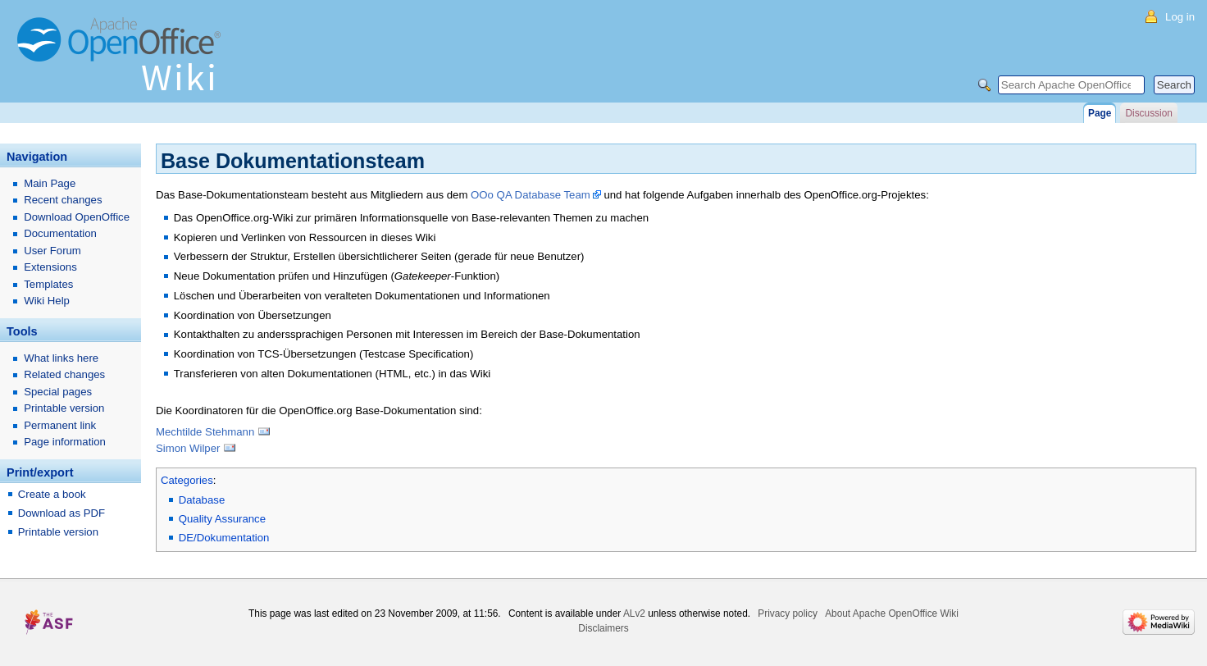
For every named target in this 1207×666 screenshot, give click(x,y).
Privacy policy (788, 613)
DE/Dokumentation (224, 537)
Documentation (60, 233)
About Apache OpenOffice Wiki (892, 613)
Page (1099, 113)
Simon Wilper (188, 448)
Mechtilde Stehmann (205, 432)
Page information (65, 442)
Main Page (49, 183)
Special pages (58, 391)
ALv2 (634, 613)
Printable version (64, 408)
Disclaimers (603, 628)
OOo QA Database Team (530, 195)
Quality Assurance (222, 519)
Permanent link (60, 425)
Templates (48, 284)
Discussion (1148, 113)
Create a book (52, 494)
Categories (187, 480)
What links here (61, 358)
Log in (1180, 17)
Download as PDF (61, 513)
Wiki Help (47, 300)
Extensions (50, 267)
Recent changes (63, 200)
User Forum (52, 250)
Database (202, 500)
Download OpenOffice (77, 217)
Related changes (64, 374)
